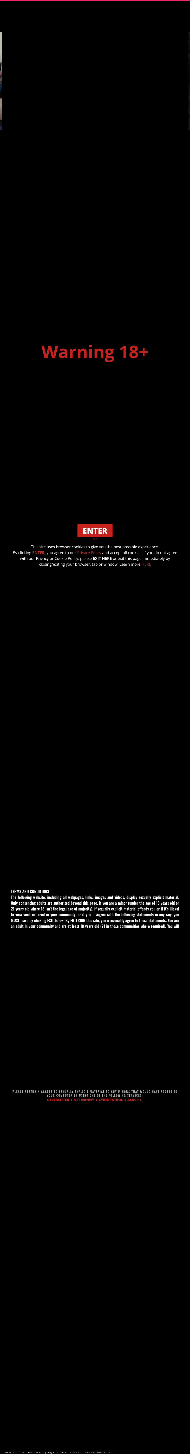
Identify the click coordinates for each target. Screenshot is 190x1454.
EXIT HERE (102, 558)
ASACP (132, 1099)
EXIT (95, 539)
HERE (146, 564)
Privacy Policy (89, 552)
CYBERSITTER (58, 1099)
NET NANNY (83, 1099)
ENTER (38, 552)
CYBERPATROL (111, 1099)
